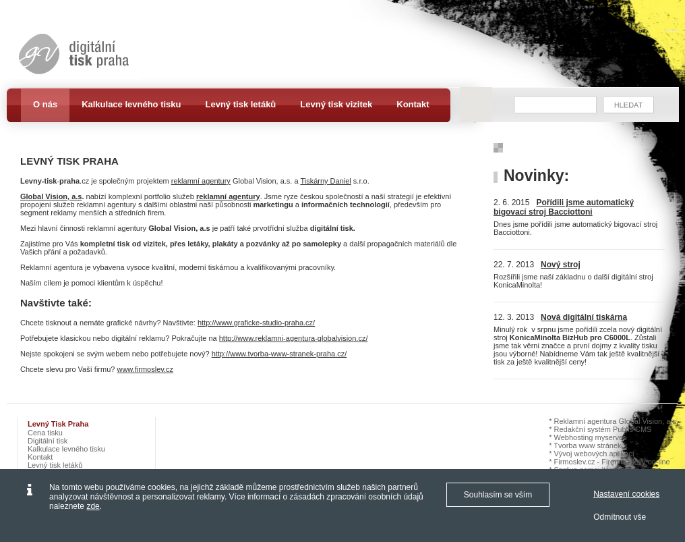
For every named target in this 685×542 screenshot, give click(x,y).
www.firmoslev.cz (145, 369)
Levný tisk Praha (58, 424)
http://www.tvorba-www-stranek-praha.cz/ (279, 354)
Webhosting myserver (590, 437)
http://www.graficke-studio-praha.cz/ (256, 323)
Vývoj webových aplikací (594, 454)
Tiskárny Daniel (325, 181)
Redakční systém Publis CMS (603, 429)
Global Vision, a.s (51, 196)
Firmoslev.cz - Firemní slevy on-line (612, 462)
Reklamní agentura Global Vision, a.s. (616, 421)
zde (92, 506)
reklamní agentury (201, 181)
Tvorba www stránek (587, 445)
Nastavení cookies (626, 494)
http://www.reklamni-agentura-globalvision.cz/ (293, 338)
